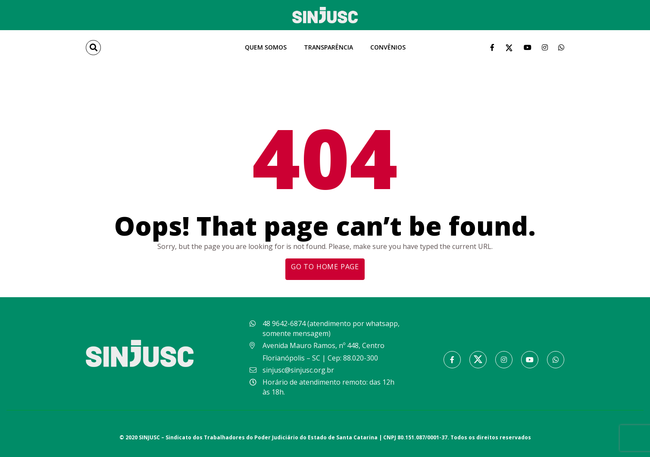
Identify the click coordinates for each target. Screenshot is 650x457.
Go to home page (325, 266)
